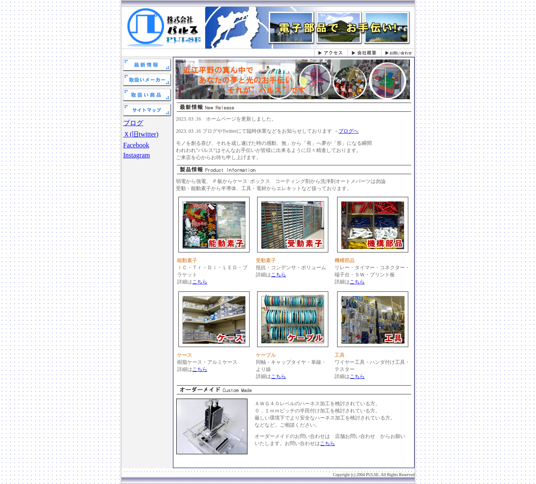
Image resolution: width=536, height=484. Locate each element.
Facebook (136, 145)
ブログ (133, 122)
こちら (199, 282)
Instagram (136, 155)
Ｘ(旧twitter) (140, 134)
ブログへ (348, 131)
